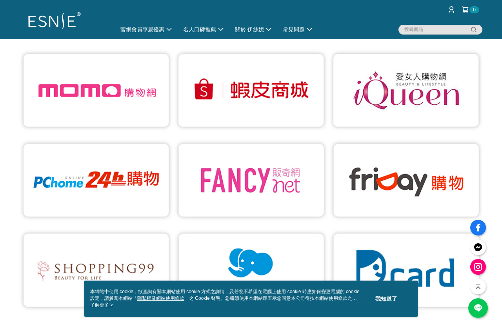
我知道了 (386, 299)
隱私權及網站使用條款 (160, 298)
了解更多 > (101, 305)
